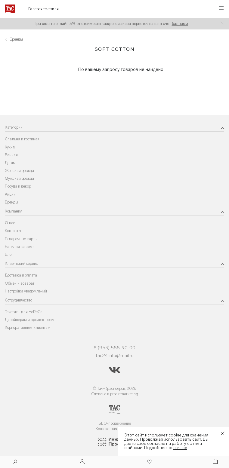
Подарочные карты (21, 239)
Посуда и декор (18, 186)
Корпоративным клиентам (27, 327)
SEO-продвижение (114, 423)
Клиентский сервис (21, 263)
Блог (9, 254)
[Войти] (82, 462)
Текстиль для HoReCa (23, 312)
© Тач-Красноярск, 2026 (114, 388)
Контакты (13, 230)
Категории (14, 127)
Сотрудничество (18, 300)
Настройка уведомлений (26, 291)
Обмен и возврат (19, 283)
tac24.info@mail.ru (115, 355)
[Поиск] (15, 462)
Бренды (11, 202)
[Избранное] (149, 462)
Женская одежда (19, 170)
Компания (13, 211)
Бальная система (20, 246)
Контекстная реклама (114, 429)
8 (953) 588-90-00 (114, 347)
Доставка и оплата (21, 275)
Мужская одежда (19, 178)
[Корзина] (215, 462)
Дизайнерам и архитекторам (29, 319)
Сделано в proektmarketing (114, 394)
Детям (10, 163)
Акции (10, 194)
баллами (180, 23)
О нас (10, 223)
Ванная (11, 155)
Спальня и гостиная (22, 139)
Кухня (10, 147)
